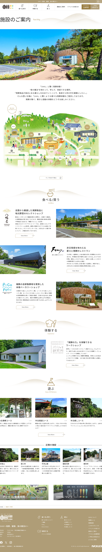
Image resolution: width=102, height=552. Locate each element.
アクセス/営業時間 (86, 6)
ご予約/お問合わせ (95, 6)
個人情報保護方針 (18, 546)
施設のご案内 (61, 7)
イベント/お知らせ (73, 7)
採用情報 (9, 546)
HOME (1, 507)
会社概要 (2, 546)
